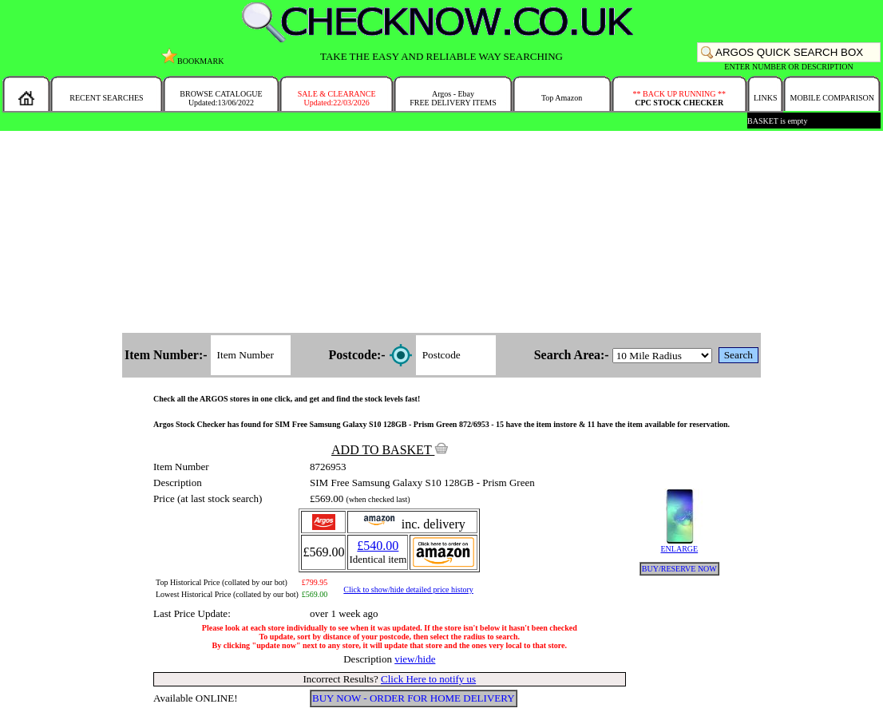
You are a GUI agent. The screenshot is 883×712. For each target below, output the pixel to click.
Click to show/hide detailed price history (408, 589)
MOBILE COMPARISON (831, 97)
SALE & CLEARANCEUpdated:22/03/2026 (337, 98)
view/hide (414, 659)
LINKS (765, 97)
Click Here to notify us (428, 679)
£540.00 (377, 545)
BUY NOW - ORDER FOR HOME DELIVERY (413, 698)
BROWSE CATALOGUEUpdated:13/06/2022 (221, 98)
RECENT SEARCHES (106, 97)
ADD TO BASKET (389, 450)
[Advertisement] (442, 233)
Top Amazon (561, 97)
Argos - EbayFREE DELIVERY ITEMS (453, 98)
